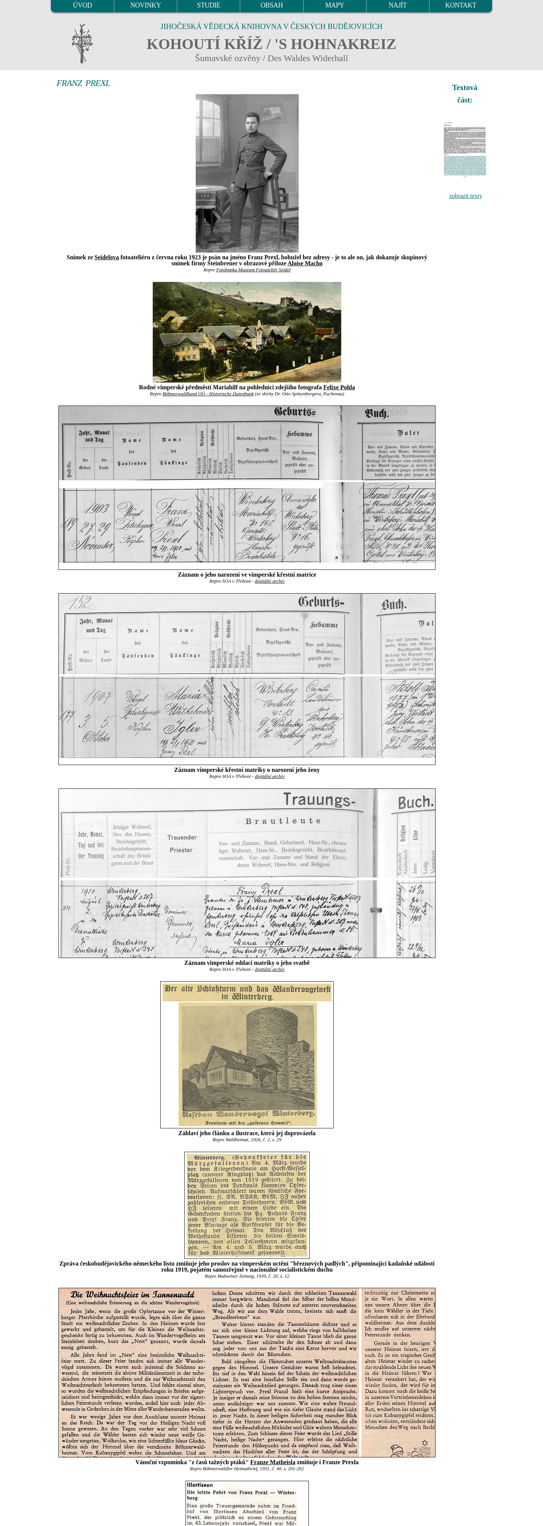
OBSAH (272, 5)
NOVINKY (145, 5)
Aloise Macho (304, 263)
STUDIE (209, 5)
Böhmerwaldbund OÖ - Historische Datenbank (208, 393)
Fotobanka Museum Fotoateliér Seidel (253, 269)
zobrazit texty (465, 196)
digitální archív (270, 581)
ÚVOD (82, 5)
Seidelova (107, 257)
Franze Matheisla (273, 1462)
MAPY (334, 5)
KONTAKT (461, 5)
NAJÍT (398, 5)
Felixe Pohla (339, 387)
